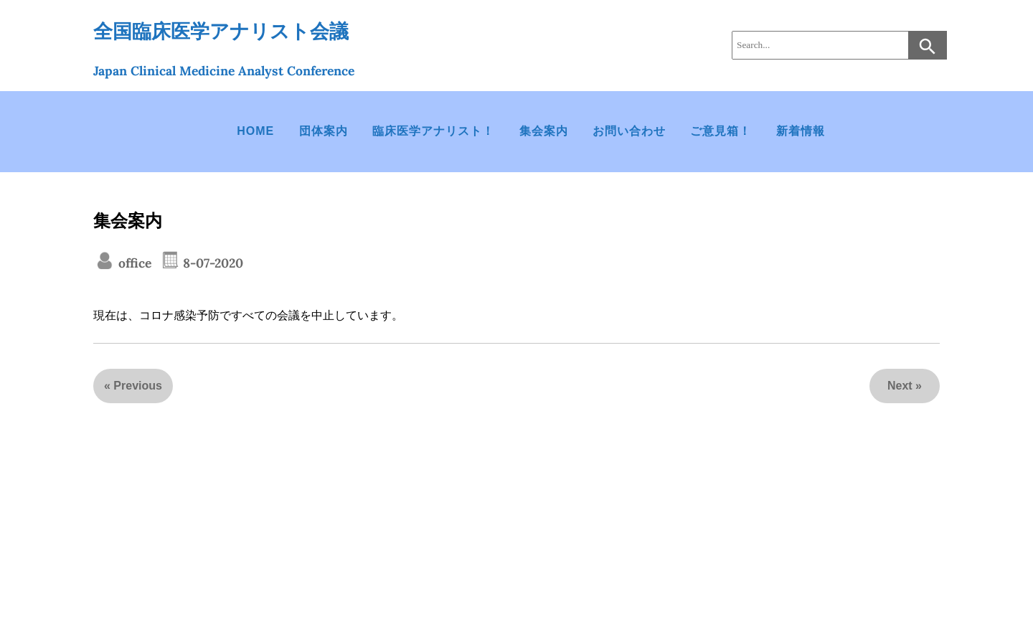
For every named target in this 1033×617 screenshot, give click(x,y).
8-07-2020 (211, 263)
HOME (255, 131)
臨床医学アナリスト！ (433, 131)
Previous (137, 386)
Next (899, 386)
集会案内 (543, 131)
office (133, 263)
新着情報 (800, 131)
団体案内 (323, 131)
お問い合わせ (629, 131)
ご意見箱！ (720, 131)
